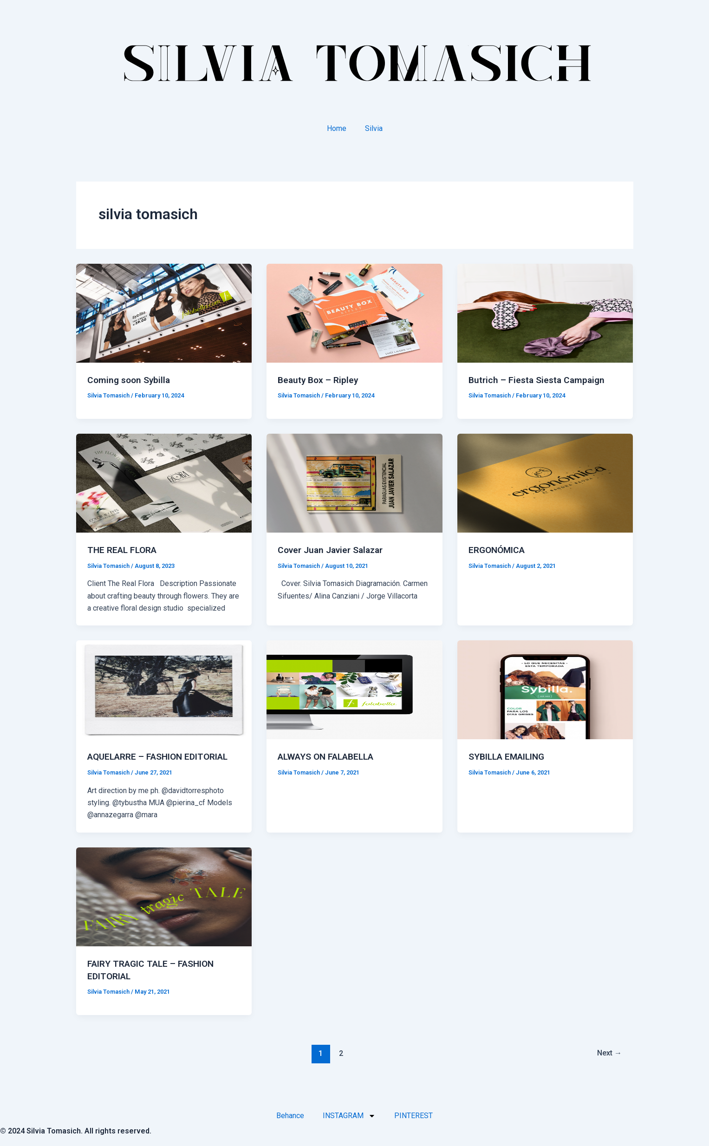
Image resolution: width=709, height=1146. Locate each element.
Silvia (374, 128)
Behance (290, 1113)
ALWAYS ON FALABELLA (330, 756)
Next (607, 1051)
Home (336, 128)
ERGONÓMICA (498, 549)
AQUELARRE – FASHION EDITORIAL (162, 756)
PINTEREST (413, 1113)
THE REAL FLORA (124, 549)
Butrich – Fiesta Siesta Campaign (538, 379)
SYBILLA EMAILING (509, 756)
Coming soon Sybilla (130, 379)
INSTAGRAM (349, 1114)
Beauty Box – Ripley (319, 379)
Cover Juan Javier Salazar (334, 549)
